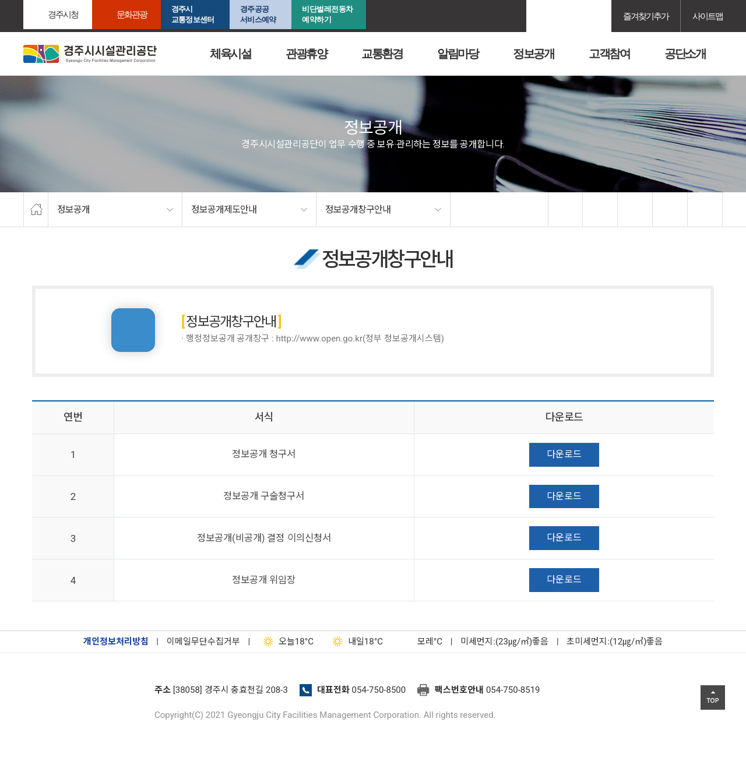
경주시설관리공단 (84, 693)
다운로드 (564, 454)
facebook (565, 209)
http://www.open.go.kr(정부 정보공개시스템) (360, 338)
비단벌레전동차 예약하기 (327, 14)
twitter (600, 209)
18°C (286, 641)
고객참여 (609, 53)
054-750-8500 (379, 690)
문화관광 (132, 14)
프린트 (705, 209)
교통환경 (381, 53)
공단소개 (684, 53)
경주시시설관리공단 (90, 54)
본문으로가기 (26, 0)
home (36, 209)
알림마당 (457, 53)
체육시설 (230, 53)
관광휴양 (306, 53)
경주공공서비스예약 (258, 14)
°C (419, 641)
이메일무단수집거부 (203, 641)
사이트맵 (707, 16)
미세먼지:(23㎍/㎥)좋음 (504, 641)
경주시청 (63, 14)
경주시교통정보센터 (192, 14)
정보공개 (533, 53)
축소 (670, 209)
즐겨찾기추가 (645, 16)
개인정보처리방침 (116, 641)
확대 (635, 209)
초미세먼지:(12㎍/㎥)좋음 (614, 641)
